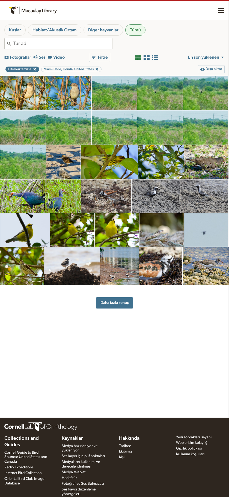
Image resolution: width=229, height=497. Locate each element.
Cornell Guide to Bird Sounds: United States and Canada (25, 457)
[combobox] (62, 43)
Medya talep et (73, 472)
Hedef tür (69, 478)
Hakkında (129, 438)
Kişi (121, 457)
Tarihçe (125, 446)
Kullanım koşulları (190, 454)
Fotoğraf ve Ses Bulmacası (83, 484)
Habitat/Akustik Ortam (54, 30)
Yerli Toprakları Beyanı (194, 437)
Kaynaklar (72, 438)
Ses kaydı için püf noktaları (83, 456)
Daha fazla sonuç (114, 303)
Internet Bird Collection (23, 473)
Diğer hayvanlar (103, 30)
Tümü (135, 30)
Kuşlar (15, 30)
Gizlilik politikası (189, 448)
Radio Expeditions (19, 467)
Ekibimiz (125, 451)
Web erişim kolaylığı (192, 443)
